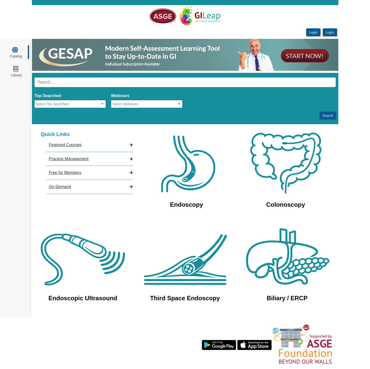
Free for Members (65, 172)
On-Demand (60, 186)
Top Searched (47, 96)
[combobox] (58, 104)
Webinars (120, 96)
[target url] (17, 52)
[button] (55, 55)
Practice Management (69, 159)
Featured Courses (65, 145)
